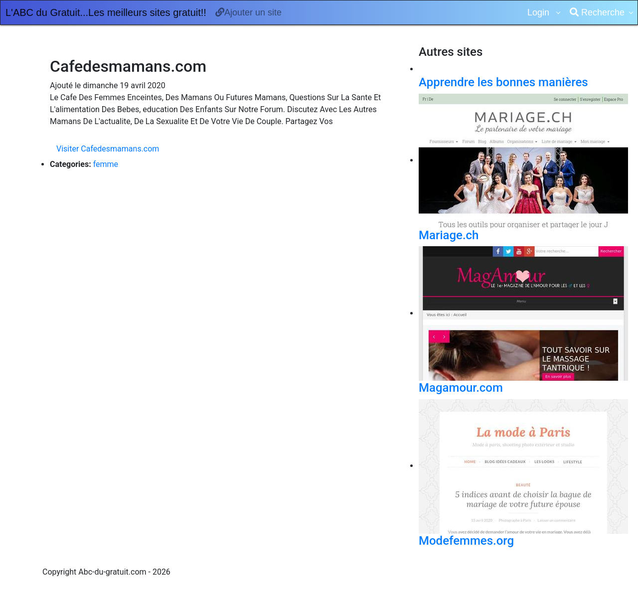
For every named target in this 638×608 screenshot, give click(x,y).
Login (539, 12)
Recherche (597, 12)
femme (105, 164)
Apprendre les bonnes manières (503, 82)
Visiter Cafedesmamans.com (107, 148)
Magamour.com (461, 388)
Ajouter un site (248, 12)
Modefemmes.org (466, 541)
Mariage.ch (448, 235)
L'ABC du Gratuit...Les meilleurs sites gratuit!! (105, 12)
